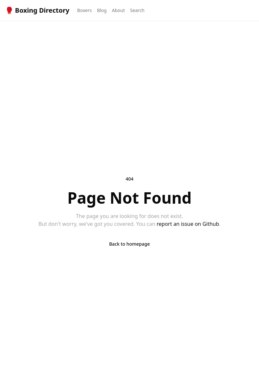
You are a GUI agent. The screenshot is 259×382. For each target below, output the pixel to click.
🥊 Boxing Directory (37, 10)
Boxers (84, 10)
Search (137, 10)
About (118, 10)
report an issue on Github (188, 223)
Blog (102, 10)
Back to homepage (129, 244)
